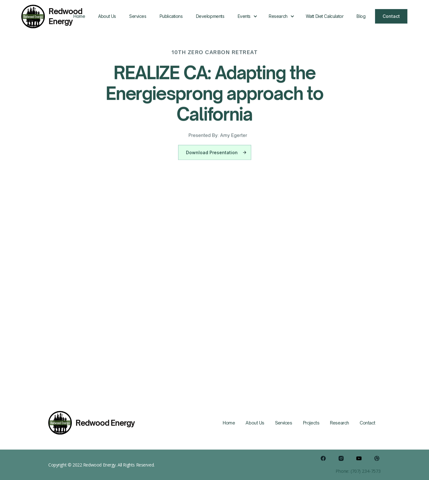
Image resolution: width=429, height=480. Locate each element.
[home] (44, 16)
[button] (246, 16)
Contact (391, 16)
